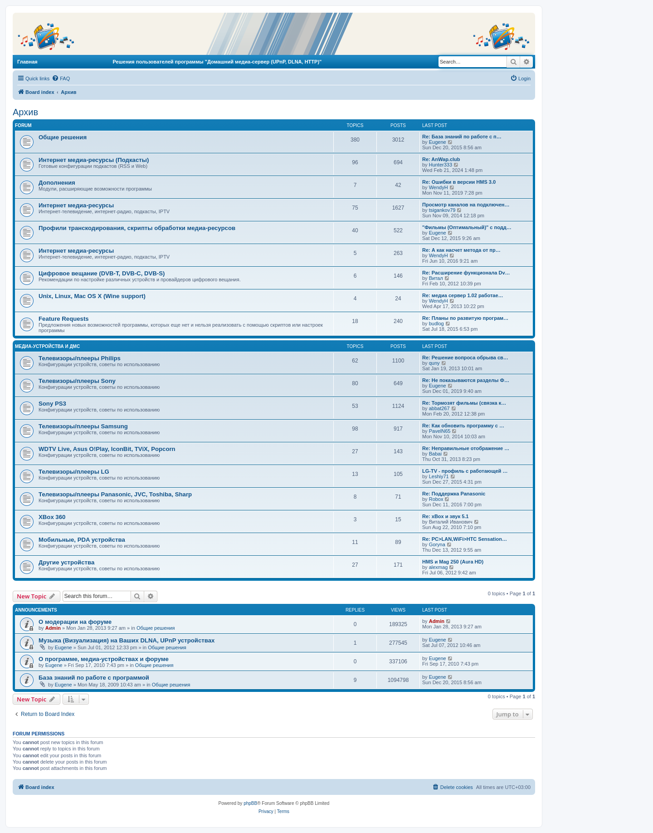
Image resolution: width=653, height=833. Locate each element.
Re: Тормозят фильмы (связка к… (464, 403)
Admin (53, 628)
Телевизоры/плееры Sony (77, 380)
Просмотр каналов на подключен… (465, 204)
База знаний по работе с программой (94, 677)
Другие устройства (66, 562)
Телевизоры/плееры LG (74, 471)
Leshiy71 (439, 476)
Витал (436, 278)
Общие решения (63, 137)
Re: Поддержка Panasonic (453, 493)
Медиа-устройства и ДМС (47, 346)
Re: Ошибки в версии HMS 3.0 (459, 182)
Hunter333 (440, 164)
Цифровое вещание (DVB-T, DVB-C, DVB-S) (102, 273)
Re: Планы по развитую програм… (465, 318)
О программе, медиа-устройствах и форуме (104, 659)
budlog (436, 323)
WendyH (438, 187)
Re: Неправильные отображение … (465, 448)
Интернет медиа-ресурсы (76, 205)
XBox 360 (52, 517)
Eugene (437, 142)
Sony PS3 (52, 403)
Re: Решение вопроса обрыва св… (465, 357)
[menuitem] (61, 78)
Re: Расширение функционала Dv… (466, 272)
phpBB (250, 803)
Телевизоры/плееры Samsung (83, 426)
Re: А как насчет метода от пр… (461, 250)
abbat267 (439, 408)
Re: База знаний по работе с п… (462, 136)
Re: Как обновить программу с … (463, 425)
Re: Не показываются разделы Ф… (465, 380)
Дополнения (57, 182)
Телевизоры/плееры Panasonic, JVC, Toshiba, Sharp (115, 494)
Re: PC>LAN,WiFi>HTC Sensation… (464, 539)
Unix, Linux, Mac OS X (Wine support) (92, 296)
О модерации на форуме (75, 621)
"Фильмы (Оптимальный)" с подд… (467, 227)
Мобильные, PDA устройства (82, 539)
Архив (25, 112)
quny (434, 363)
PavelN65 (440, 431)
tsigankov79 (442, 210)
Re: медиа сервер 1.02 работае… (462, 295)
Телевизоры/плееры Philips (80, 358)
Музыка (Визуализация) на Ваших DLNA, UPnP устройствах (126, 640)
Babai (435, 453)
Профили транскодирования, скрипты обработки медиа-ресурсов (137, 228)
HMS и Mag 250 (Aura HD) (452, 561)
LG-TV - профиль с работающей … (464, 471)
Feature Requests (64, 318)
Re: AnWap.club (441, 159)
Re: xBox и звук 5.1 (445, 516)
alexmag (438, 567)
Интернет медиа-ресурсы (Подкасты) (94, 160)
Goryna (437, 544)
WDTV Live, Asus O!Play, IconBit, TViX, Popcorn (107, 449)
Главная (27, 61)
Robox (436, 499)
